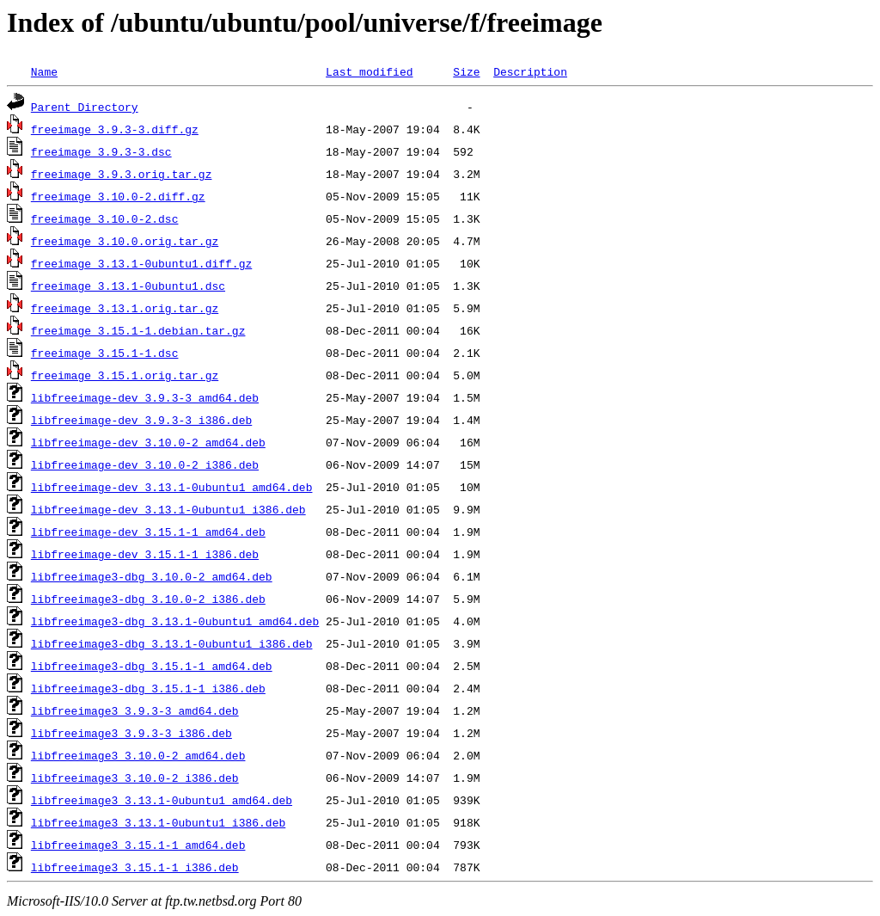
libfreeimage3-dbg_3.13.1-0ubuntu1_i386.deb (172, 643)
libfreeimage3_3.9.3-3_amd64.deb (135, 710)
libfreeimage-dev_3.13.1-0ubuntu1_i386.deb (168, 509)
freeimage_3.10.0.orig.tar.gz (124, 241)
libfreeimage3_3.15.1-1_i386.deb (135, 867)
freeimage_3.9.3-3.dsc (101, 151)
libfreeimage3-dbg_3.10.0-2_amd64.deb (151, 576)
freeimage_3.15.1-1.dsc (105, 352)
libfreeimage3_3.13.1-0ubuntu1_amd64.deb (161, 800)
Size (466, 71)
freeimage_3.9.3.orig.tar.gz (121, 173)
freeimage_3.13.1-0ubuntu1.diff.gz (141, 263)
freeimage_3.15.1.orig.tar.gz (124, 375)
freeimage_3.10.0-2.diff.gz (118, 196)
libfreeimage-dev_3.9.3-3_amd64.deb (145, 397)
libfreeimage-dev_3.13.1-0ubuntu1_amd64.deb (172, 487)
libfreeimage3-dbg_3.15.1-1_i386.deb (148, 688)
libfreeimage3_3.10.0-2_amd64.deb (138, 755)
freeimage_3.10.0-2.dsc (105, 218)
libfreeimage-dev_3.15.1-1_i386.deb (145, 554)
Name (44, 71)
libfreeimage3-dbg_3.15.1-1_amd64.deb (151, 665)
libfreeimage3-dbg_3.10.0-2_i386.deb (148, 598)
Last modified (369, 71)
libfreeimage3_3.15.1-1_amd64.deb (138, 844)
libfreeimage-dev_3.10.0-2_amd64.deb (148, 442)
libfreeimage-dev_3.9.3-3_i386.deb (141, 419)
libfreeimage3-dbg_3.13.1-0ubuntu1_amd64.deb (175, 621)
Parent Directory (84, 106)
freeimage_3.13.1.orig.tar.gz (124, 308)
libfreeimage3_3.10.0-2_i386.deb (135, 777)
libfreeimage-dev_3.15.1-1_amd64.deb (148, 531)
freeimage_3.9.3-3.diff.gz (115, 129)
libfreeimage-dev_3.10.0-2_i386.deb (145, 464)
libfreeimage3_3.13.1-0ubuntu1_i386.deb (158, 822)
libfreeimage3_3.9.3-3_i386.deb (131, 733)
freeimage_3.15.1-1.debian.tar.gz (138, 330)
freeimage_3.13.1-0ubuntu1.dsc (128, 285)
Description (530, 71)
